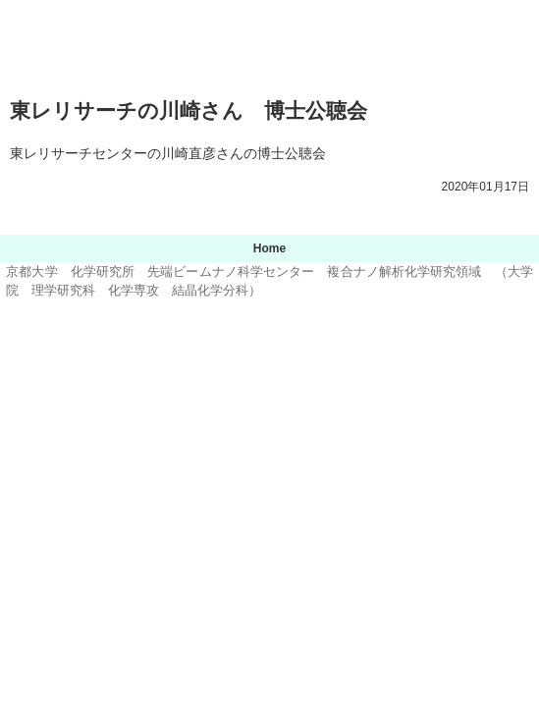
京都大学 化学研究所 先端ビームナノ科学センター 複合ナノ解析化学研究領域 (270, 43)
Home (269, 248)
